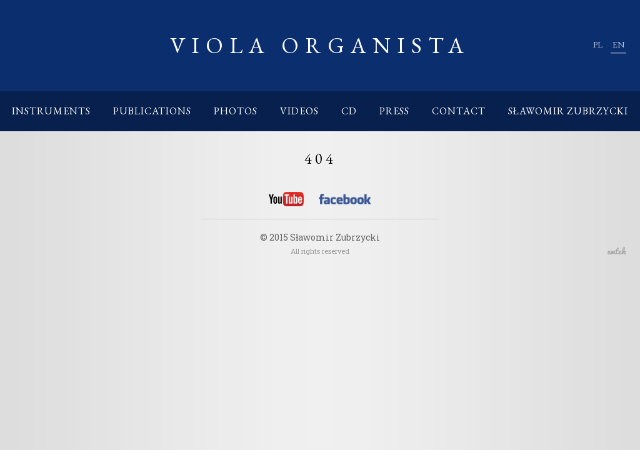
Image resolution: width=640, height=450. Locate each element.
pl (597, 44)
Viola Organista (320, 45)
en (618, 44)
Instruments (51, 111)
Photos (236, 111)
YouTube (286, 199)
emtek (617, 250)
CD (349, 111)
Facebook (345, 201)
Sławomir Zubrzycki (568, 111)
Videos (299, 111)
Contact (459, 111)
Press (394, 111)
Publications (152, 111)
